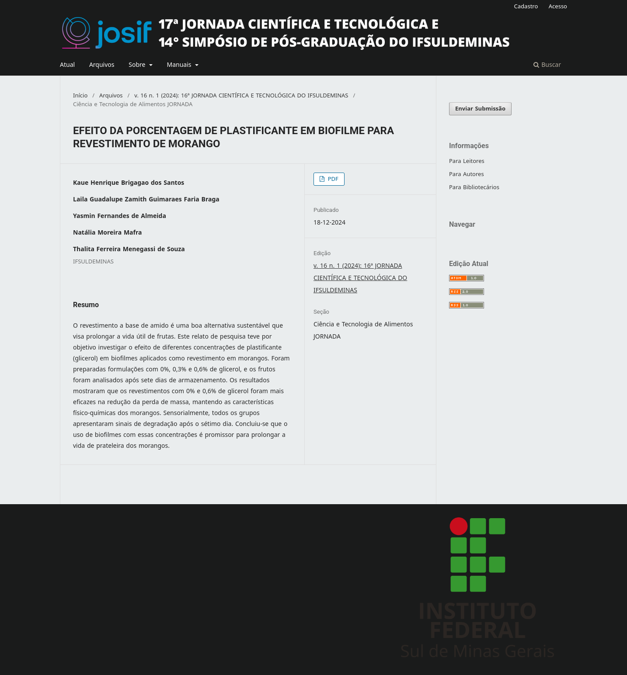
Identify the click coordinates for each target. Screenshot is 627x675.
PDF (332, 178)
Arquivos (102, 65)
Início (80, 95)
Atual (67, 65)
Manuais (180, 65)
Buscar (547, 65)
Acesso (558, 6)
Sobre (138, 65)
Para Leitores (466, 161)
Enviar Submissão (480, 108)
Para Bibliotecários (474, 187)
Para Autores (466, 174)
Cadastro (526, 6)
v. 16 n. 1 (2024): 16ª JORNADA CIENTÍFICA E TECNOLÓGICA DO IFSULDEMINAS (241, 95)
